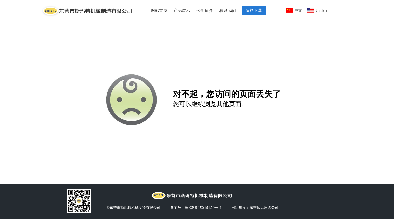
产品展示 (182, 10)
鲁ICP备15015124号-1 (203, 207)
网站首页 (159, 10)
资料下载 (254, 10)
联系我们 (227, 10)
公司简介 (204, 10)
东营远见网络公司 (263, 207)
